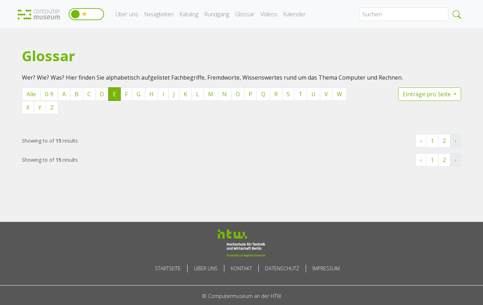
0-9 (49, 94)
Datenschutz (282, 268)
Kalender (294, 14)
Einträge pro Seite (427, 94)
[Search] (403, 14)
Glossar (245, 14)
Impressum (326, 268)
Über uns (126, 14)
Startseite (168, 268)
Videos (268, 14)
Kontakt (241, 268)
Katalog (189, 14)
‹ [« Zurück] (421, 141)
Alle (31, 94)
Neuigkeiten (159, 14)
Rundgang (216, 14)
